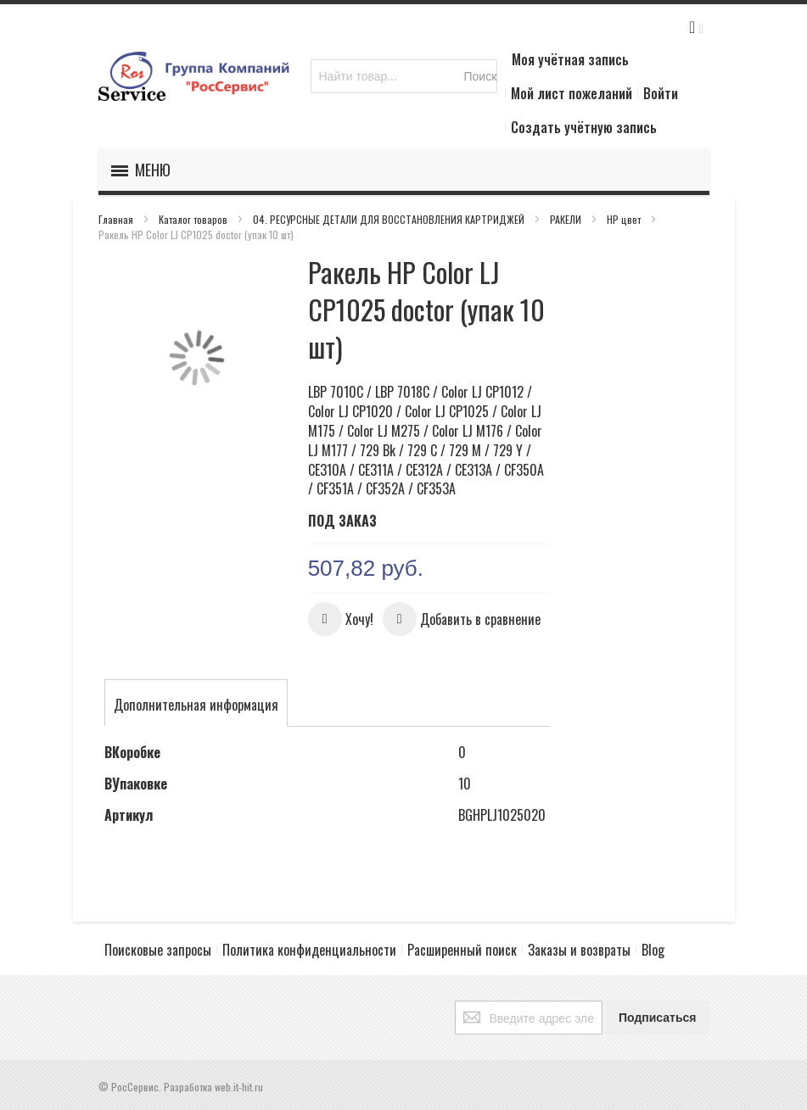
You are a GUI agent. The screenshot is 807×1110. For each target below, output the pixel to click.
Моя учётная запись (570, 59)
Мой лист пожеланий (571, 93)
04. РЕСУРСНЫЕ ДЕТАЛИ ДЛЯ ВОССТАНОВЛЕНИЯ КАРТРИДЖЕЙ (390, 219)
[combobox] (404, 76)
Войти (660, 93)
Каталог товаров (194, 219)
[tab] (196, 705)
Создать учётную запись (584, 127)
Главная (117, 219)
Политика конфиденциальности (309, 950)
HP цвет (625, 219)
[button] (340, 619)
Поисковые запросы (157, 950)
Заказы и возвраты (579, 950)
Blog (653, 950)
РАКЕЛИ (567, 219)
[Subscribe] (657, 1018)
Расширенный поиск (462, 950)
